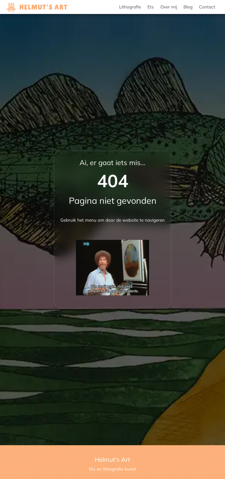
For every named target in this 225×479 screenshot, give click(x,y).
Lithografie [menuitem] (130, 6)
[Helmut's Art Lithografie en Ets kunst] (36, 7)
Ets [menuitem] (150, 6)
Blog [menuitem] (188, 6)
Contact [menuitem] (207, 6)
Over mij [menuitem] (168, 6)
